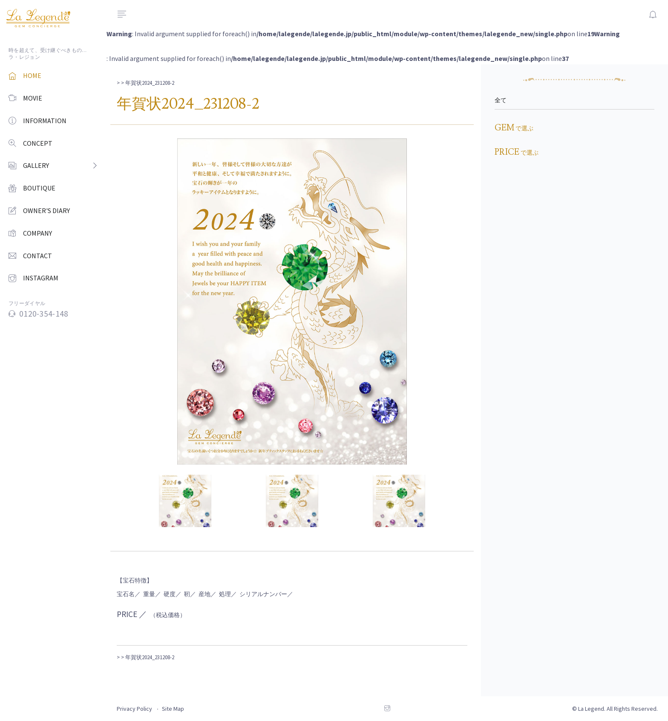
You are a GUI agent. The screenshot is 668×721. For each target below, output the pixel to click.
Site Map (173, 708)
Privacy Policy (134, 708)
